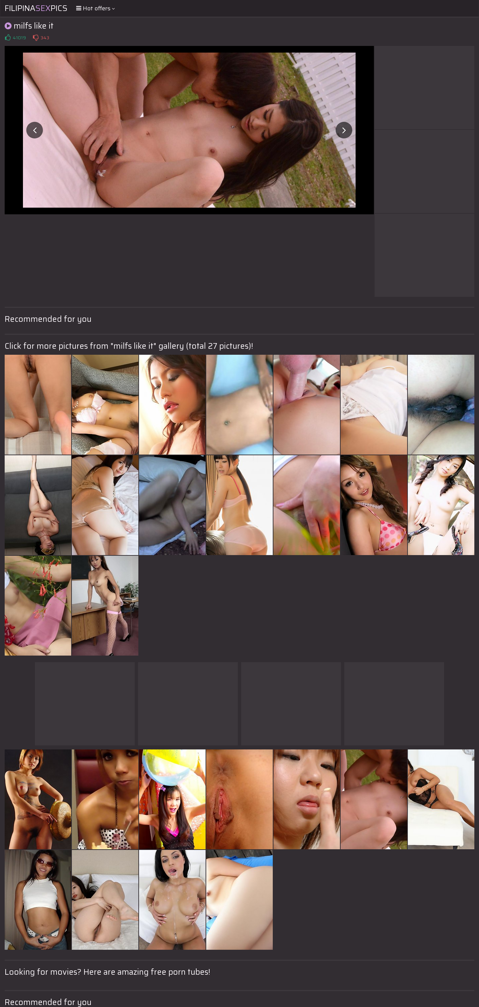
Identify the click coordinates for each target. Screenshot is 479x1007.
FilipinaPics (36, 8)
